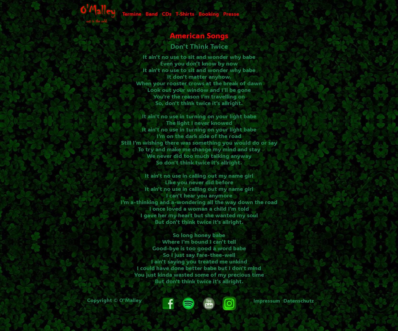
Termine (131, 13)
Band (151, 13)
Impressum (266, 300)
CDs (167, 13)
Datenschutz (298, 300)
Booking (208, 13)
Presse (231, 13)
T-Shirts (185, 13)
